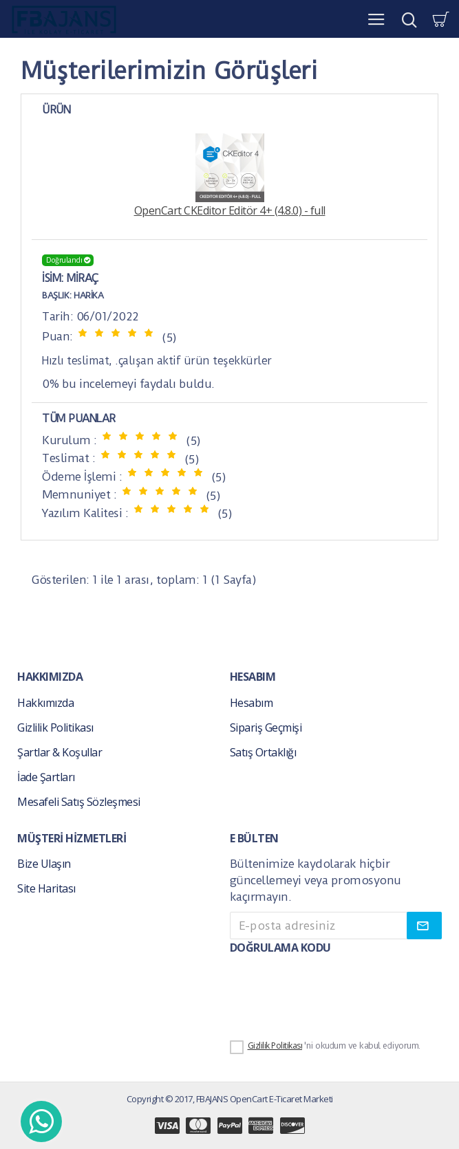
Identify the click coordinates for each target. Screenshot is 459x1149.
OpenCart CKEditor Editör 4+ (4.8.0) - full (229, 175)
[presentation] (326, 991)
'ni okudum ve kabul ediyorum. (325, 1047)
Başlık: (57, 295)
